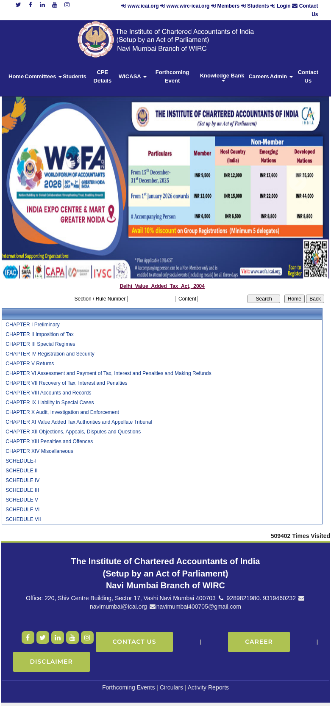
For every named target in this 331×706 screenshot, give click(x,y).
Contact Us (308, 76)
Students (258, 6)
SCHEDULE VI (22, 510)
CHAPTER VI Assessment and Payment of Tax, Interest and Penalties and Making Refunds (108, 373)
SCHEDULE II (21, 471)
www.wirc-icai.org (189, 6)
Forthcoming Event (172, 76)
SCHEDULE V (22, 500)
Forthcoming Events (128, 687)
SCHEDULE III (22, 490)
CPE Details (103, 76)
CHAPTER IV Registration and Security (50, 354)
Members (228, 6)
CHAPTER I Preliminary (32, 325)
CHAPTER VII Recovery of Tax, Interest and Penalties (66, 383)
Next (297, 182)
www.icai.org (143, 6)
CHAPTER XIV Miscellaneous (39, 451)
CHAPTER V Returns (30, 364)
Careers (258, 76)
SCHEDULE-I (21, 461)
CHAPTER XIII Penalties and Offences (49, 441)
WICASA (133, 76)
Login (284, 6)
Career (259, 641)
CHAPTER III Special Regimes (40, 344)
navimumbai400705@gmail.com (195, 606)
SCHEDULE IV (22, 480)
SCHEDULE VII (23, 519)
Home (16, 76)
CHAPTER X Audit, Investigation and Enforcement (62, 412)
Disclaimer (51, 661)
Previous (30, 182)
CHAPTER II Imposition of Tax (40, 334)
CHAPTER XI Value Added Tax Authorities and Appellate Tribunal (79, 422)
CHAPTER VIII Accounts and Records (48, 393)
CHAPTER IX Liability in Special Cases (50, 402)
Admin (281, 76)
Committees (43, 76)
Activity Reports (208, 687)
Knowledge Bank (223, 77)
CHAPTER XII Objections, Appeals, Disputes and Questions (73, 432)
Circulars (171, 687)
